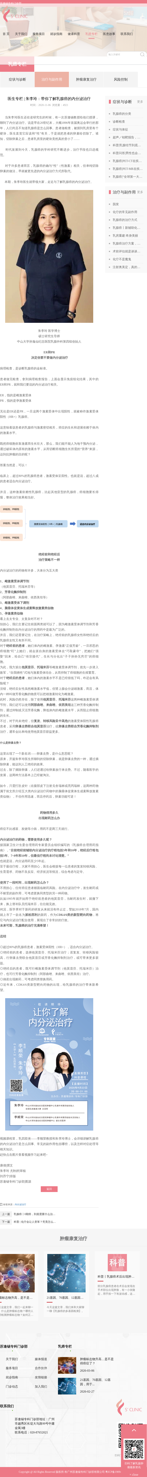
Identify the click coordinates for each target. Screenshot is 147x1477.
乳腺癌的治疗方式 (125, 219)
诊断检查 (119, 121)
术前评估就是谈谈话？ (128, 251)
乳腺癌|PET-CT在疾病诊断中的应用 (128, 161)
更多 (140, 101)
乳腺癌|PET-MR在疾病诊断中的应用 (128, 168)
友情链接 (41, 1377)
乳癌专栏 (91, 37)
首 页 (6, 37)
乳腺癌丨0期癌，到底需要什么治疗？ (35, 1214)
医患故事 (109, 37)
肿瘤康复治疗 (86, 81)
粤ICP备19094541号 (116, 1471)
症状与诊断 (17, 81)
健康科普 (74, 37)
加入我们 (41, 1386)
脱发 (116, 204)
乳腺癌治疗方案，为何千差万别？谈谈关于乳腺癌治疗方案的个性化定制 (128, 243)
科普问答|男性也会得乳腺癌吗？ (128, 153)
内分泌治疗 (20, 1204)
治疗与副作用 (52, 81)
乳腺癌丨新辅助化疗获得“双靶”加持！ (128, 227)
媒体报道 (41, 1359)
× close (134, 1474)
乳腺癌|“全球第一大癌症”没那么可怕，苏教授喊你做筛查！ (128, 176)
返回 (49, 1189)
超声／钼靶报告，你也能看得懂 (128, 137)
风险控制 (121, 81)
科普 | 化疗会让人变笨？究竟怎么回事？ (35, 1221)
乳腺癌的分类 (122, 113)
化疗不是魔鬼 (122, 259)
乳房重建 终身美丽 (125, 235)
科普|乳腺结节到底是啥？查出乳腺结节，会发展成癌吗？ (128, 145)
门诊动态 (12, 1386)
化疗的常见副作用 (125, 212)
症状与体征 (120, 129)
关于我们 (21, 37)
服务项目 (39, 37)
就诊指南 (56, 37)
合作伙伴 (41, 1368)
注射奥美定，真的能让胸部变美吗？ (128, 267)
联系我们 (127, 37)
